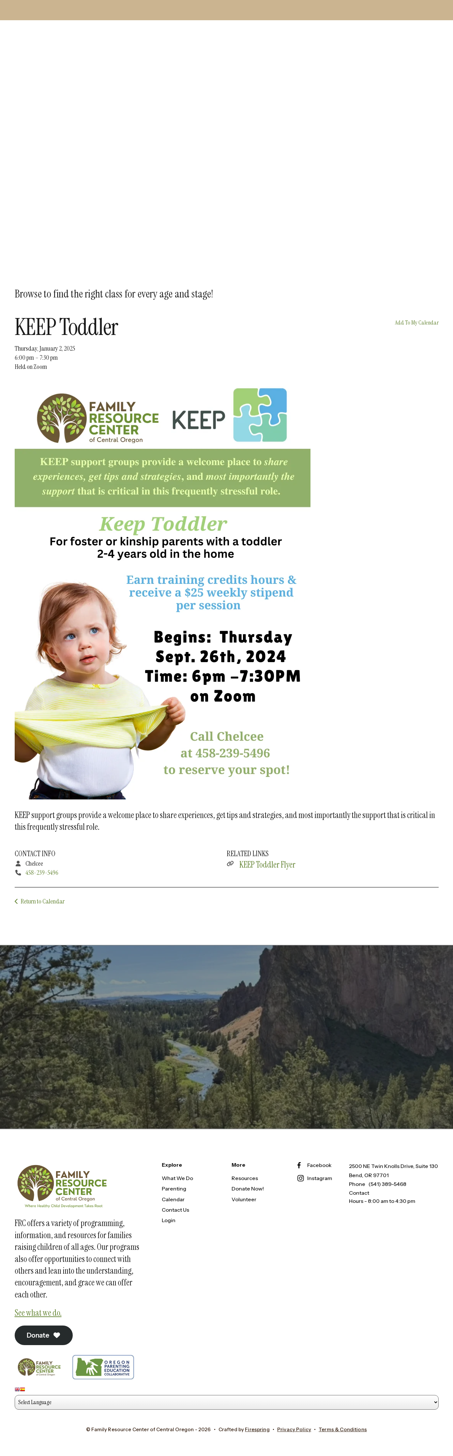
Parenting (174, 1188)
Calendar (173, 1199)
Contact (359, 1193)
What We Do (177, 1178)
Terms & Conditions (343, 1429)
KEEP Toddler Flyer (267, 864)
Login (168, 1220)
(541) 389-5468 (387, 1184)
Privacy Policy (294, 1429)
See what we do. (38, 1312)
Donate (44, 1335)
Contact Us (175, 1209)
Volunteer (244, 1199)
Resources (245, 1178)
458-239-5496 (41, 872)
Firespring (257, 1429)
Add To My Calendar (417, 322)
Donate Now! (248, 1188)
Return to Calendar (43, 901)
